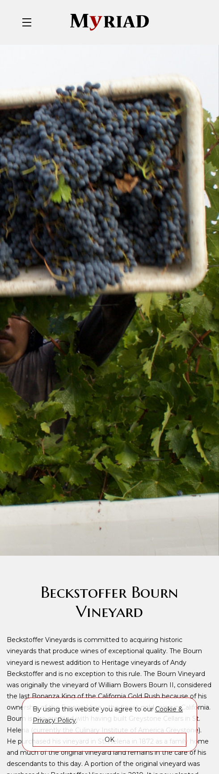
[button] (29, 22)
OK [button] (109, 740)
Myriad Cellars (109, 22)
